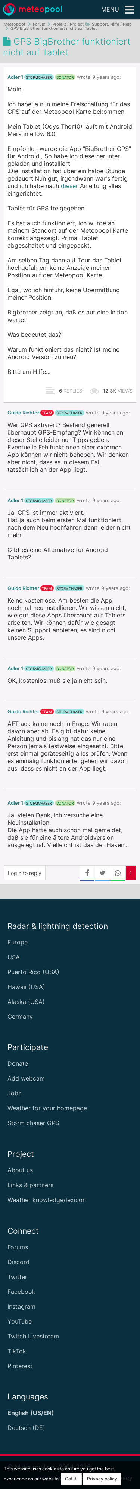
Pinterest (19, 1366)
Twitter (17, 1276)
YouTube (19, 1321)
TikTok (16, 1351)
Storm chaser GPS (33, 1123)
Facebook (21, 1291)
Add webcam (26, 1078)
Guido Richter (23, 413)
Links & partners (30, 1185)
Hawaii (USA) (26, 987)
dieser (69, 186)
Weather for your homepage (47, 1108)
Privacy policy (102, 1479)
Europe (17, 942)
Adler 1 (15, 77)
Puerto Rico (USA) (33, 972)
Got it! (71, 1479)
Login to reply (24, 873)
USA (13, 957)
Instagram (21, 1306)
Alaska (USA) (26, 1001)
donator (65, 77)
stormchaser (39, 77)
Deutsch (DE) (26, 1427)
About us (20, 1170)
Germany (20, 1016)
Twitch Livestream (33, 1336)
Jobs (14, 1093)
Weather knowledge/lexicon (46, 1200)
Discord (18, 1262)
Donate (17, 1063)
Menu (117, 10)
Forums (17, 1247)
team (47, 413)
